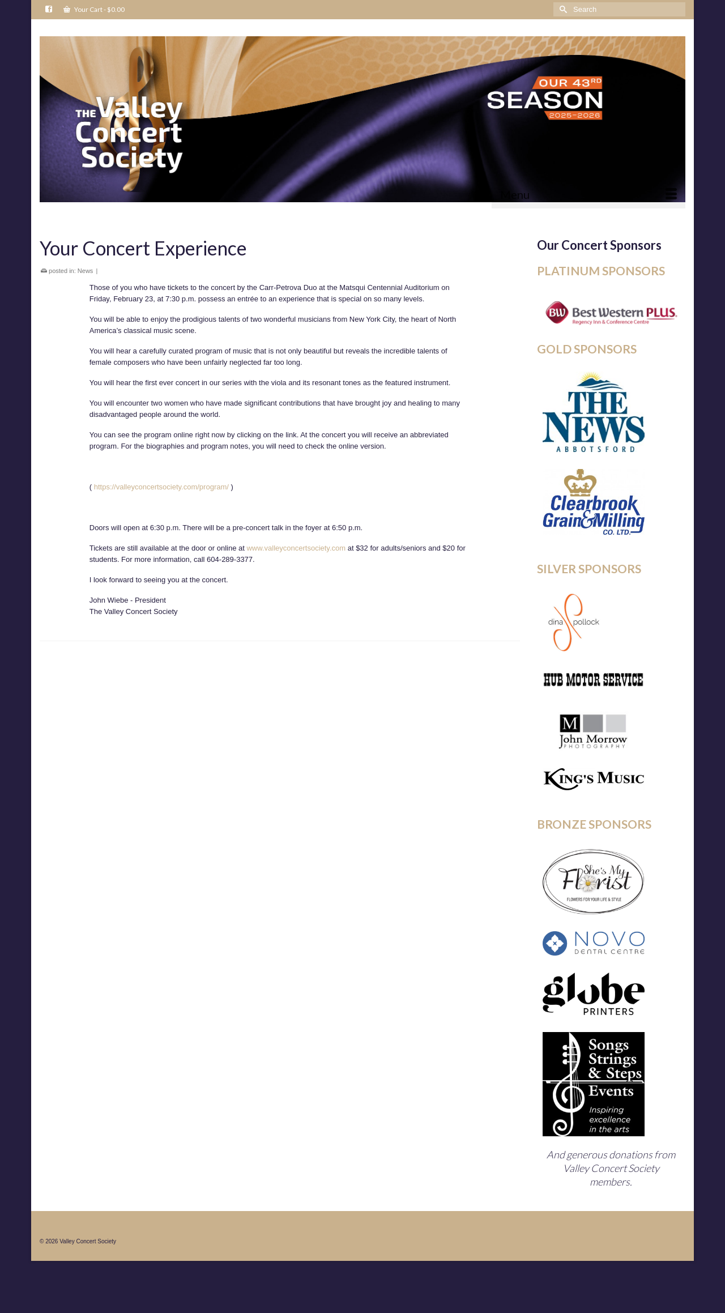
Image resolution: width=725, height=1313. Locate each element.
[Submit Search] (561, 9)
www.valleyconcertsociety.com (296, 548)
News (85, 270)
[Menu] (588, 194)
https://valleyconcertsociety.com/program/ (161, 487)
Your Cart (94, 9)
